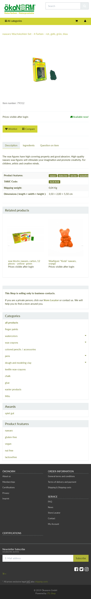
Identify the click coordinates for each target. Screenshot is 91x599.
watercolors (46, 336)
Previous (9, 245)
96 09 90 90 (54, 182)
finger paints (11, 329)
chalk (8, 375)
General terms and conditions (61, 476)
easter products (13, 389)
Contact (51, 518)
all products (11, 322)
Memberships (8, 482)
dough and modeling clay (46, 362)
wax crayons (46, 342)
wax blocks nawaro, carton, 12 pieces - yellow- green (24, 262)
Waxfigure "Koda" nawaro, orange (62, 262)
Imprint (5, 498)
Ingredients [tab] (29, 145)
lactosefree (84, 176)
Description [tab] (11, 145)
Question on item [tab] (49, 145)
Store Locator (51, 300)
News (50, 507)
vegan (8, 443)
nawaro (53, 176)
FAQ (50, 501)
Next (82, 245)
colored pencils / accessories (20, 349)
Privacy (5, 493)
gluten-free (63, 176)
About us (6, 476)
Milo (7, 396)
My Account (53, 524)
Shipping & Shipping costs (59, 487)
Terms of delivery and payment (62, 482)
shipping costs (41, 581)
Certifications (8, 487)
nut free (73, 176)
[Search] (63, 5)
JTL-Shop (51, 593)
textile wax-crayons (15, 369)
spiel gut (9, 413)
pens (46, 356)
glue (7, 382)
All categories (13, 20)
